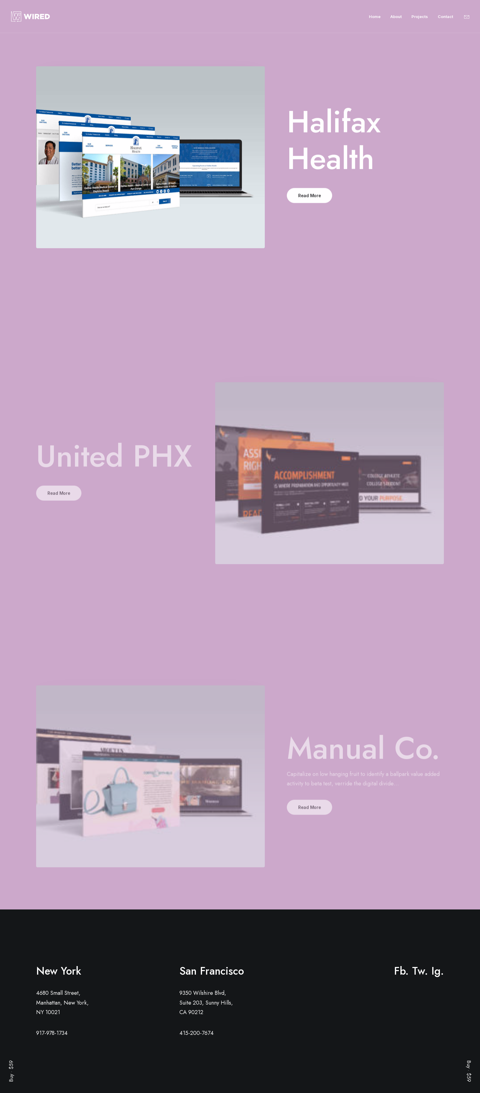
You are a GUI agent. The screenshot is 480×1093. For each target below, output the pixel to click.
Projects (419, 16)
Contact (445, 16)
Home (375, 16)
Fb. (401, 971)
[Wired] (30, 16)
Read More (309, 197)
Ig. (437, 971)
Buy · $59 (11, 1071)
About (396, 16)
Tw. (420, 971)
